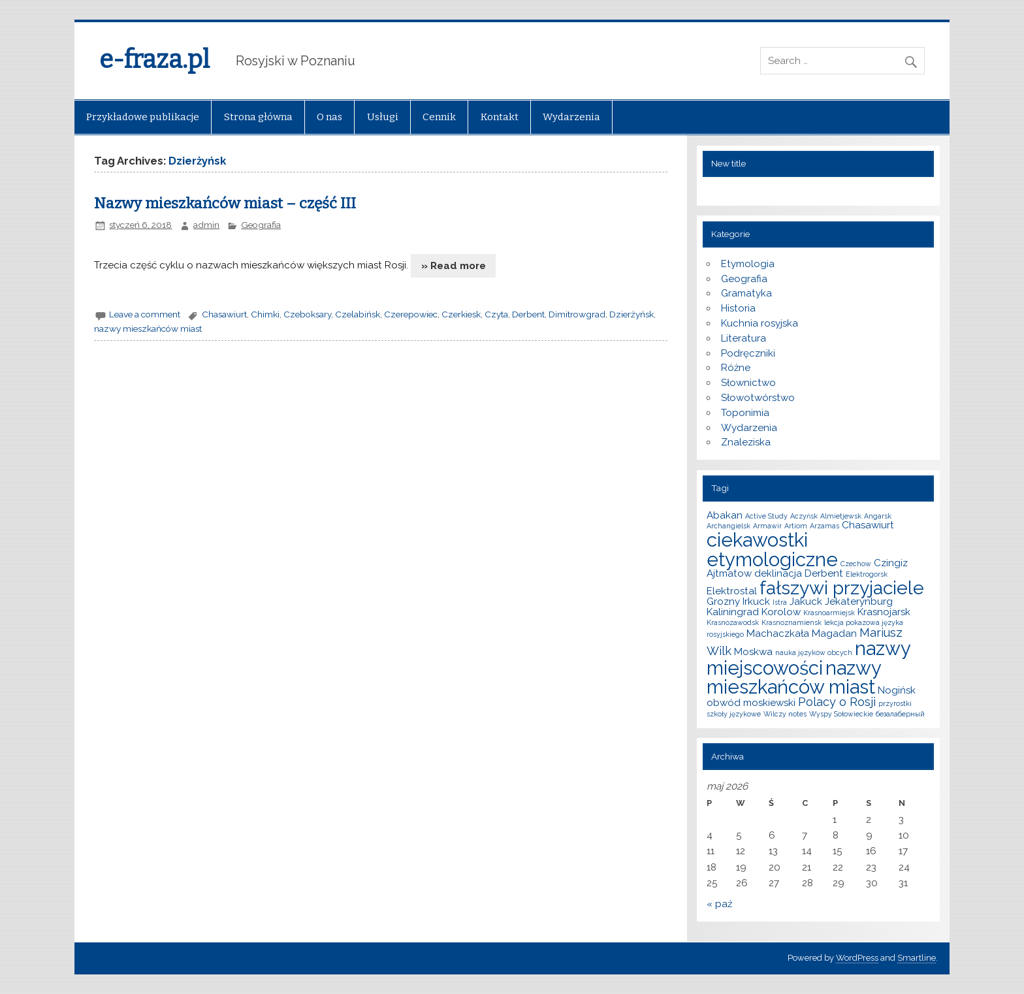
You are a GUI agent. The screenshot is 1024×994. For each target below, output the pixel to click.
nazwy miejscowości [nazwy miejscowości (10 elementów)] (808, 658)
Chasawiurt (224, 314)
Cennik (439, 117)
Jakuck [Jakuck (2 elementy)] (806, 601)
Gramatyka (746, 293)
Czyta (496, 314)
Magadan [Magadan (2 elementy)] (834, 633)
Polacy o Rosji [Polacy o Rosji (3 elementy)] (837, 702)
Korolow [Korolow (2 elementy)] (781, 612)
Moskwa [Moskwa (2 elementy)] (753, 652)
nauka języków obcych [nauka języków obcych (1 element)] (813, 652)
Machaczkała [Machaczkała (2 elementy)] (777, 633)
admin (206, 224)
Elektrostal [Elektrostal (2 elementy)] (732, 591)
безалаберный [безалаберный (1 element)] (900, 714)
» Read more (453, 266)
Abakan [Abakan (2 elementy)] (725, 515)
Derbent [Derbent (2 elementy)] (824, 573)
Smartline (916, 958)
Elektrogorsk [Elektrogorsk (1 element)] (867, 574)
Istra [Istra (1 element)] (780, 602)
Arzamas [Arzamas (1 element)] (824, 526)
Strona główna (258, 117)
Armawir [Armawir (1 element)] (767, 526)
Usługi (382, 117)
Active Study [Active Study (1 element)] (766, 516)
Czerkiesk (461, 314)
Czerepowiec (411, 314)
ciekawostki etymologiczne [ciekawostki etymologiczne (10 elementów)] (772, 549)
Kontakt (500, 117)
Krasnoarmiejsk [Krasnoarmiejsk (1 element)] (829, 613)
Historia (738, 308)
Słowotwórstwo (758, 398)
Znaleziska (746, 442)
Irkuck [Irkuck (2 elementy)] (756, 601)
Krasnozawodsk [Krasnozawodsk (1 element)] (733, 622)
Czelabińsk (357, 314)
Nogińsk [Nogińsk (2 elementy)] (897, 690)
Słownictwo (748, 383)
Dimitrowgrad (577, 314)
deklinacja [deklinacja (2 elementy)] (778, 573)
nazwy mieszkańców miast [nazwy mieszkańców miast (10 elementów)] (794, 677)
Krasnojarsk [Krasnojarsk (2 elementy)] (883, 612)
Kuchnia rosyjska (759, 323)
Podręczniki (748, 353)
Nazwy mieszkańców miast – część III (225, 203)
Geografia (261, 224)
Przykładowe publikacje (142, 117)
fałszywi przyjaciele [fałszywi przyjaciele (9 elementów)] (842, 588)
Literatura (743, 338)
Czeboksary (307, 314)
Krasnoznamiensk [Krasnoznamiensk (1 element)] (791, 622)
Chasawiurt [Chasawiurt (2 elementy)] (868, 525)
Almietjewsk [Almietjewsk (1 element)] (840, 516)
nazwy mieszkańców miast (148, 328)
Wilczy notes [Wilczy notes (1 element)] (785, 714)
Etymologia (748, 264)
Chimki (265, 314)
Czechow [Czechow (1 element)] (855, 564)
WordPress (857, 958)
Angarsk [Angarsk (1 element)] (877, 516)
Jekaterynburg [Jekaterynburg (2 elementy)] (859, 601)
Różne (735, 368)
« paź (719, 904)
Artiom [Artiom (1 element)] (795, 526)
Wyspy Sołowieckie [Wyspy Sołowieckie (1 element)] (841, 714)
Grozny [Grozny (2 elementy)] (723, 601)
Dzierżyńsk (631, 314)
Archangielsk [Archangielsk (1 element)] (728, 526)
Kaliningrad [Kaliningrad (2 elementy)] (733, 612)
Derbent (528, 314)
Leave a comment (144, 314)
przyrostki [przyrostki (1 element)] (895, 703)
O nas (329, 117)
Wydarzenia (571, 117)
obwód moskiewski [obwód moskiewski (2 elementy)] (751, 703)
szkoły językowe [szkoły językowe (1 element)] (734, 714)
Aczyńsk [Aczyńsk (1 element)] (804, 516)
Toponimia (745, 413)
